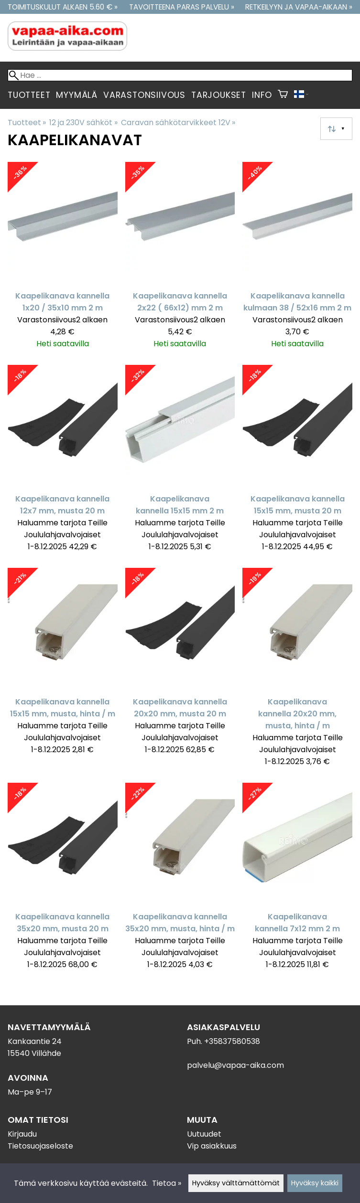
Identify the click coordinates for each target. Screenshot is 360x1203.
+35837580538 (232, 1041)
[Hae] (180, 75)
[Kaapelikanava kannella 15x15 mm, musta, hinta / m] (63, 671)
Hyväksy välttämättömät (236, 1183)
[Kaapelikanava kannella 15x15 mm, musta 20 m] (297, 462)
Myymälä (77, 95)
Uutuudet (204, 1133)
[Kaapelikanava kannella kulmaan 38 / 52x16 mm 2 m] (297, 259)
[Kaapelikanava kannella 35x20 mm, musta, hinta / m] (180, 880)
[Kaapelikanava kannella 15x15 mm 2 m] (180, 462)
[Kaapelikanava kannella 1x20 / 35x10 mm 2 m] (63, 259)
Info (262, 95)
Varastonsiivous (144, 95)
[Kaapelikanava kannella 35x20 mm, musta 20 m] (63, 880)
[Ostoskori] (283, 95)
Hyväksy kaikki (314, 1183)
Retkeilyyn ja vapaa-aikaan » (298, 7)
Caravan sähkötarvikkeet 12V (178, 122)
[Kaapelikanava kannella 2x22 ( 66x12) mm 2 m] (180, 259)
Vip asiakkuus (212, 1145)
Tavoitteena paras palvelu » (181, 7)
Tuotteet (29, 95)
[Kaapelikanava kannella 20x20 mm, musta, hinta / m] (297, 671)
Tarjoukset (218, 95)
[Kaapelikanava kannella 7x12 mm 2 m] (297, 880)
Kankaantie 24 (35, 1041)
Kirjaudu (22, 1133)
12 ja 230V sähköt (83, 122)
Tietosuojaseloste (40, 1145)
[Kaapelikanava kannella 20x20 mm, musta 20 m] (180, 671)
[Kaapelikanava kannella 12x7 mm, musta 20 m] (63, 462)
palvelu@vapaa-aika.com (235, 1065)
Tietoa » (166, 1183)
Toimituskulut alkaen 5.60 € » (63, 7)
